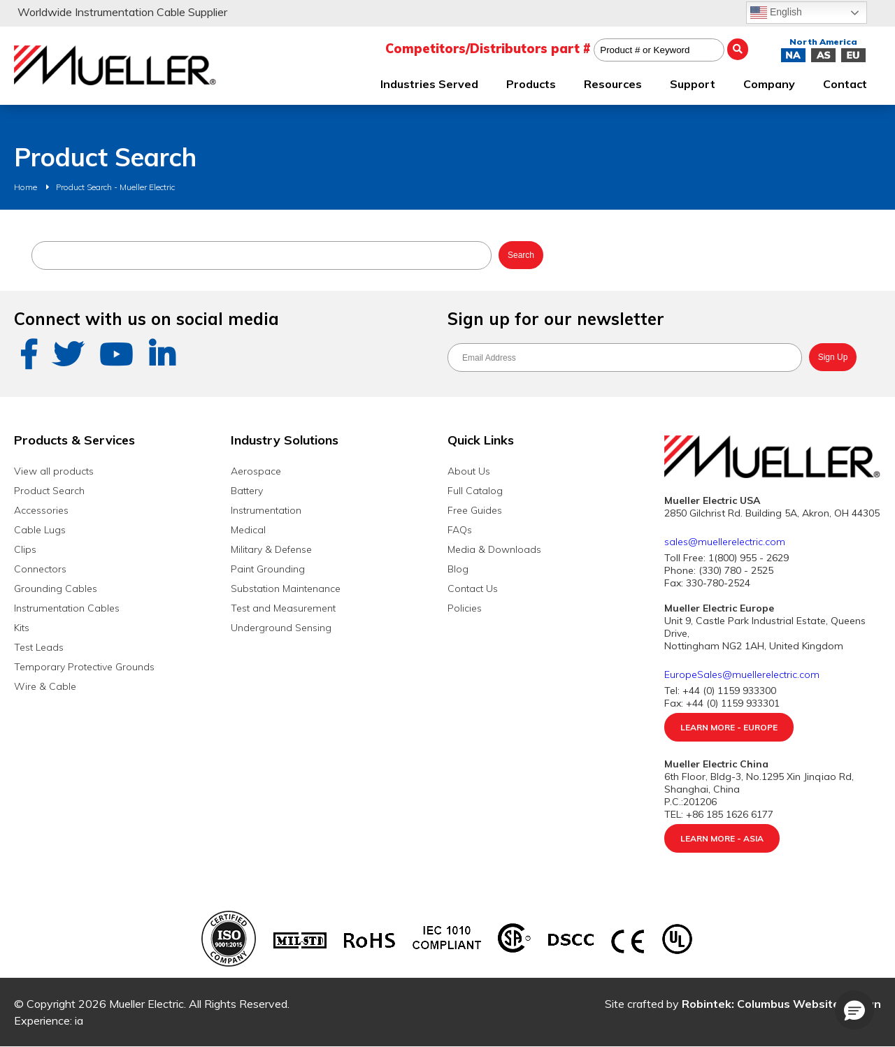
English (776, 12)
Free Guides (475, 510)
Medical (248, 530)
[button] (854, 1010)
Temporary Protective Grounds (84, 666)
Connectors (40, 569)
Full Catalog (475, 490)
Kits (21, 627)
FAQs (460, 530)
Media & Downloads (494, 549)
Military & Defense (271, 549)
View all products (54, 471)
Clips (25, 549)
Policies (465, 608)
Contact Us (473, 588)
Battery (247, 490)
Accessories (41, 510)
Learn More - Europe (729, 727)
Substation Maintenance (286, 588)
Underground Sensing (281, 627)
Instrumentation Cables (67, 608)
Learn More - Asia (722, 838)
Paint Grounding (268, 569)
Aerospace (256, 471)
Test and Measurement (283, 608)
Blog (458, 569)
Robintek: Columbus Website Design (781, 1004)
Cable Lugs (40, 530)
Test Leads (39, 647)
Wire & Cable (45, 686)
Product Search (49, 490)
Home (25, 187)
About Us (469, 471)
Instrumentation (266, 510)
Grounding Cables (55, 588)
